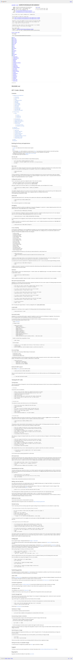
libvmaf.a (18, 368)
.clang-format (15, 56)
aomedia (13, 5)
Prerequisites (17, 97)
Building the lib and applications (18, 95)
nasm (35, 151)
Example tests (18, 116)
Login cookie (17, 130)
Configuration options (18, 100)
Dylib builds (16, 101)
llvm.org (42, 545)
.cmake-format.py (16, 57)
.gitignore (14, 60)
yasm (19, 151)
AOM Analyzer (17, 321)
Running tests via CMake (20, 125)
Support (14, 139)
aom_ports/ (15, 41)
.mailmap (14, 61)
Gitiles (6, 658)
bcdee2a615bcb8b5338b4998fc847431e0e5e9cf (24, 10)
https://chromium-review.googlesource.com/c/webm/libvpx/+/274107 (27, 18)
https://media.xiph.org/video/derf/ (39, 501)
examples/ (14, 50)
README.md (15, 75)
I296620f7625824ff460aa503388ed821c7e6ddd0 (25, 29)
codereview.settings (16, 67)
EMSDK (27, 154)
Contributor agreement (18, 131)
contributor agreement (26, 584)
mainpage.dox (15, 73)
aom (17, 5)
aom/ (14, 37)
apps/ (14, 44)
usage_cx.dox (15, 79)
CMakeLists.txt (15, 66)
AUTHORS (14, 63)
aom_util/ (14, 43)
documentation (53, 545)
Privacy (9, 658)
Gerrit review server (46, 580)
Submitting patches (16, 128)
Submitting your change (18, 136)
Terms (12, 658)
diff (18, 32)
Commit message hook (18, 133)
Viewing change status (18, 137)
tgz (39, 7)
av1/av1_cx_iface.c (15, 32)
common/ (14, 48)
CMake (14, 147)
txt (68, 658)
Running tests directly (19, 124)
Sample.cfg (15, 77)
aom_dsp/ (14, 38)
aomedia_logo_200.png (16, 62)
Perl (13, 150)
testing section (26, 590)
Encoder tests (18, 117)
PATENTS (14, 74)
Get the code (17, 98)
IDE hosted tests (17, 118)
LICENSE (14, 72)
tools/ (14, 55)
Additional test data (18, 122)
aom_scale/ (15, 42)
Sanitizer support (17, 104)
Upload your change (18, 134)
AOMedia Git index (18, 577)
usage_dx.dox (15, 80)
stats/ (14, 51)
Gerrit (32, 644)
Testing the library (16, 111)
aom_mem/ (15, 39)
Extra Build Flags (17, 109)
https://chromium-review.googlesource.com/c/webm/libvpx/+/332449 (27, 17)
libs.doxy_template (16, 71)
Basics (16, 99)
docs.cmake (15, 68)
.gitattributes (15, 59)
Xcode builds (17, 106)
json (71, 658)
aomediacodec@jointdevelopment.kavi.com (47, 649)
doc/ (13, 49)
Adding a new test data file (19, 121)
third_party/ (15, 54)
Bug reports (15, 140)
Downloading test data (18, 119)
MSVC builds (17, 105)
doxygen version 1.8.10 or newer (30, 153)
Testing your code (18, 132)
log (36, 7)
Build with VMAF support (19, 110)
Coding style (15, 127)
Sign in (71, 1)
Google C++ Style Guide (34, 540)
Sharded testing (17, 123)
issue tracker (32, 653)
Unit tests (17, 115)
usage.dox (14, 78)
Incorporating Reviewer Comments (20, 135)
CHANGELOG (15, 65)
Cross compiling (17, 103)
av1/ (13, 45)
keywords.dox (15, 69)
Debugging (16, 102)
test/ (13, 53)
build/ (14, 47)
